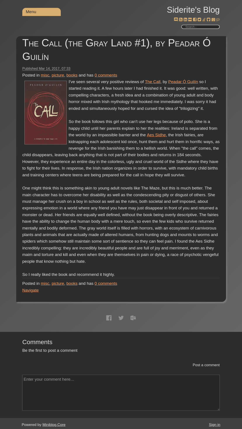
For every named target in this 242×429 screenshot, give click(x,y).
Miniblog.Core (53, 425)
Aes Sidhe (156, 135)
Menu (31, 11)
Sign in (214, 425)
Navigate (30, 290)
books (72, 75)
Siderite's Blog (193, 9)
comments (106, 75)
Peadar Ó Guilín (183, 81)
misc (45, 75)
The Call (152, 81)
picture (58, 75)
